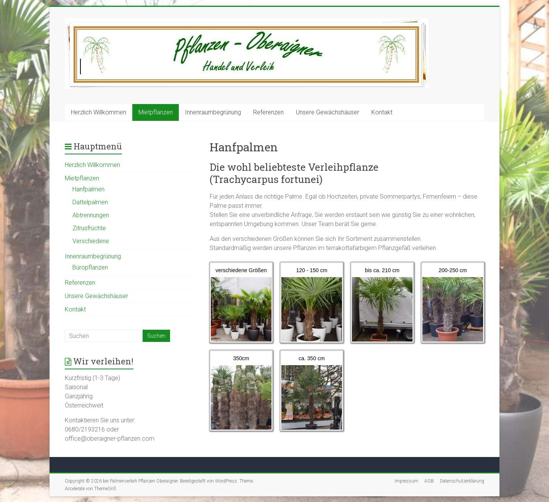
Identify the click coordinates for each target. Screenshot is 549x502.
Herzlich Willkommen (98, 112)
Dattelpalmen (90, 202)
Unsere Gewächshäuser (327, 112)
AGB (429, 481)
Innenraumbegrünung (213, 112)
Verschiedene (90, 241)
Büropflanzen (90, 267)
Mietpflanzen (155, 112)
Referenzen (268, 112)
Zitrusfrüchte (89, 228)
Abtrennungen (90, 215)
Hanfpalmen (88, 189)
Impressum (406, 481)
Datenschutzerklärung (462, 481)
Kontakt (381, 112)
